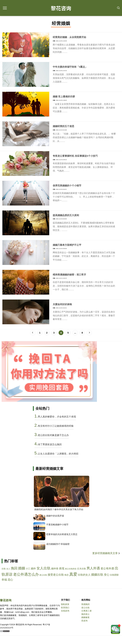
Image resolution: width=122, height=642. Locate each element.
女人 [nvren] (8, 569)
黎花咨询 (61, 8)
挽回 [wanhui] (14, 568)
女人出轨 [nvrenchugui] (44, 568)
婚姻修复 (85, 617)
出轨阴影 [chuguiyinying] (114, 575)
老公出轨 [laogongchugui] (43, 575)
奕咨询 (84, 620)
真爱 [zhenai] (73, 574)
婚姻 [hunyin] (21, 568)
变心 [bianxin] (106, 574)
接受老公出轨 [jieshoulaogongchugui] (56, 574)
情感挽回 (85, 604)
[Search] (118, 8)
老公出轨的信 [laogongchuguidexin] (70, 569)
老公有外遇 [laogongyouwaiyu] (107, 568)
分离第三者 (86, 611)
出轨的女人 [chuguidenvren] (84, 574)
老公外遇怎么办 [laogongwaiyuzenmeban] (26, 574)
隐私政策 (65, 604)
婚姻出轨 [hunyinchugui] (97, 574)
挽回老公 (85, 614)
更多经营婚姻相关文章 (106, 553)
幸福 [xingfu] (4, 579)
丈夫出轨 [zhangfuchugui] (81, 568)
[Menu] (4, 8)
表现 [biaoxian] (61, 568)
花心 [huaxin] (10, 579)
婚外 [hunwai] (33, 568)
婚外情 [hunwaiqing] (54, 568)
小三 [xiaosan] (28, 568)
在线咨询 (65, 611)
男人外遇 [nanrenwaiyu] (93, 568)
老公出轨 (85, 607)
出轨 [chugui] (4, 569)
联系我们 (65, 607)
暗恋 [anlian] (66, 575)
